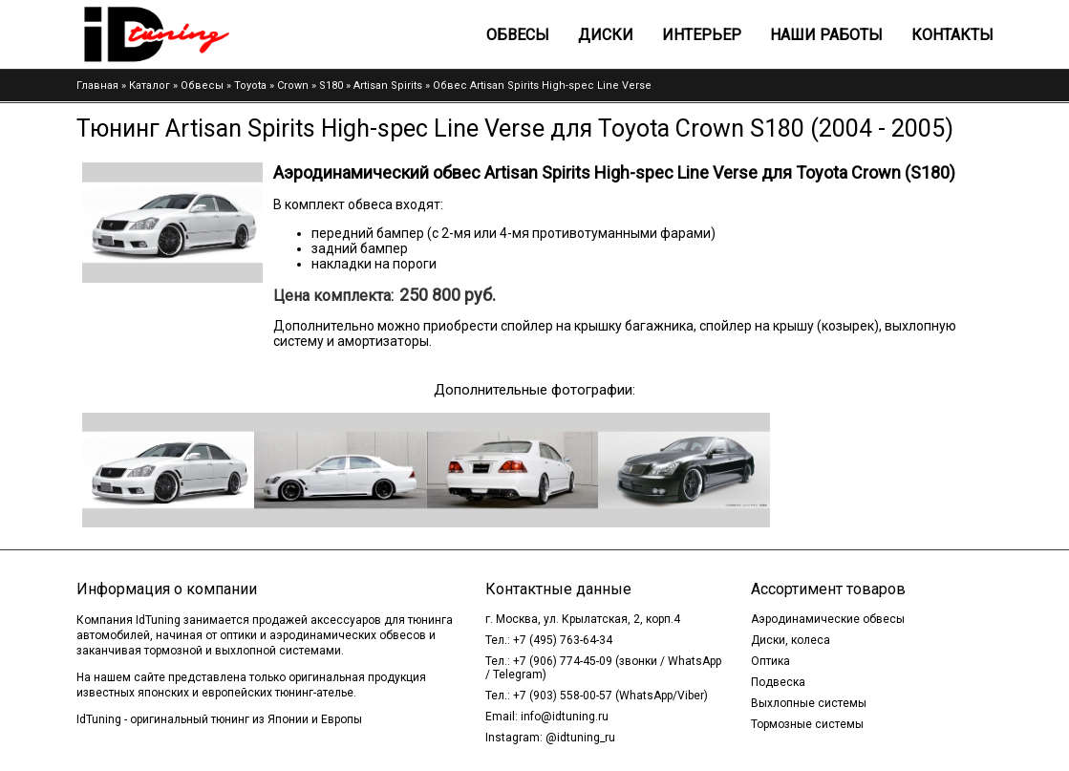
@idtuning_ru (580, 737)
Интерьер (701, 35)
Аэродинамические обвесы (828, 619)
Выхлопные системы (808, 703)
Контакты (952, 35)
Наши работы (826, 35)
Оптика (770, 661)
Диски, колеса (790, 640)
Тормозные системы (807, 724)
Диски (605, 35)
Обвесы (517, 35)
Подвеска (778, 682)
